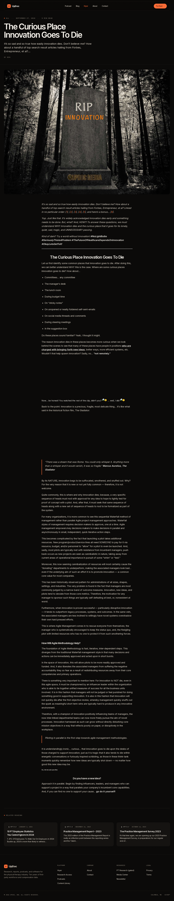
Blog (77, 6)
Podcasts (61, 879)
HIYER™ (167, 895)
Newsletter (121, 879)
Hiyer (86, 6)
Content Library (63, 883)
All (7, 18)
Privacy (149, 870)
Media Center (122, 875)
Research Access (64, 875)
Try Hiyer (160, 6)
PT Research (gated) (125, 870)
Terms (149, 875)
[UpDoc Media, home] (13, 6)
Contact (105, 6)
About (95, 6)
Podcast (68, 6)
